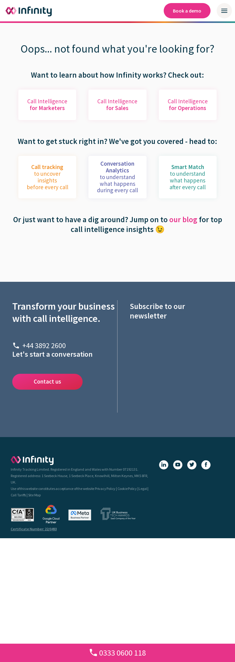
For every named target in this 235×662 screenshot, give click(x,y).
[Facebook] (206, 464)
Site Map (34, 495)
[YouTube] (177, 464)
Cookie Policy (127, 488)
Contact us (47, 381)
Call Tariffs (18, 495)
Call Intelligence (47, 104)
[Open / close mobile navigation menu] (224, 10)
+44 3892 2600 (44, 345)
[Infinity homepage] (29, 10)
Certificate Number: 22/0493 (34, 529)
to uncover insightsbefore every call (47, 177)
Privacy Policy (105, 488)
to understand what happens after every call (188, 177)
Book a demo (187, 11)
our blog (183, 219)
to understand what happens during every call (117, 177)
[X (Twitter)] (191, 464)
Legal (143, 488)
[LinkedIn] (163, 464)
